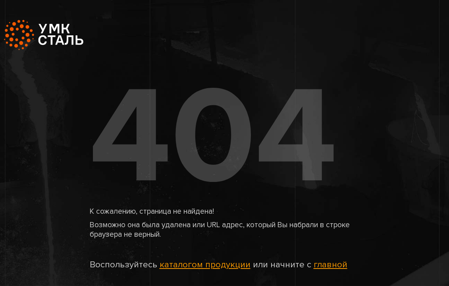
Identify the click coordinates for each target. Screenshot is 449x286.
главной (330, 264)
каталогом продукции (205, 264)
